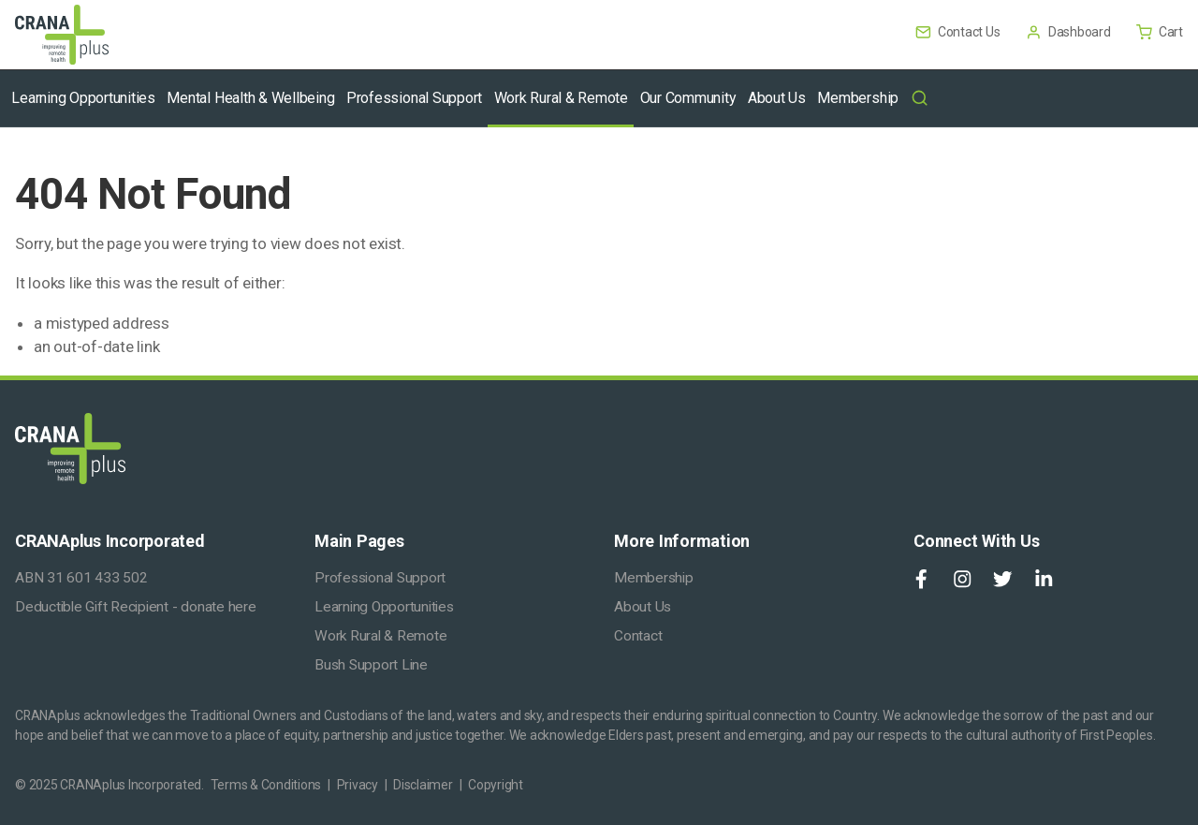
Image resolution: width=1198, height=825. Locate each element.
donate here (218, 606)
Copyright (495, 784)
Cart (1159, 31)
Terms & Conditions (266, 784)
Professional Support (380, 577)
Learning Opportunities (384, 606)
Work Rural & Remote (380, 635)
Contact (638, 635)
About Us (642, 606)
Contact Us (958, 31)
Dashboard (1069, 31)
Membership (654, 577)
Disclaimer (423, 784)
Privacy (357, 784)
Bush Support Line (371, 664)
